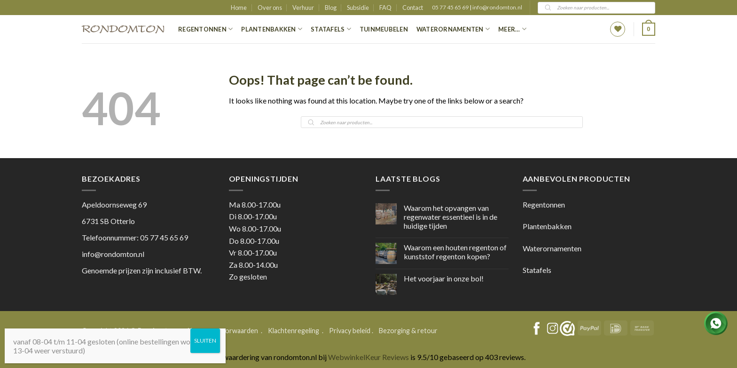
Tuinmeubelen (384, 29)
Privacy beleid (349, 331)
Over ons (270, 7)
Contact (412, 7)
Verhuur (303, 7)
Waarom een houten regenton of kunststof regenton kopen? (455, 252)
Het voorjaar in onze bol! (444, 278)
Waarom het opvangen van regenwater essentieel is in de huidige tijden (450, 216)
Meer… (512, 28)
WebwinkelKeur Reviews (368, 356)
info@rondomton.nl (497, 7)
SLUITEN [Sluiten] (205, 340)
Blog (331, 7)
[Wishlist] (617, 29)
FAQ (385, 7)
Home (239, 7)
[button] (648, 29)
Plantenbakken (271, 28)
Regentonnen (205, 28)
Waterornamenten (453, 28)
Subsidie (358, 7)
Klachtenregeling (293, 331)
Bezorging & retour (408, 331)
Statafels (331, 28)
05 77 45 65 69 (451, 7)
